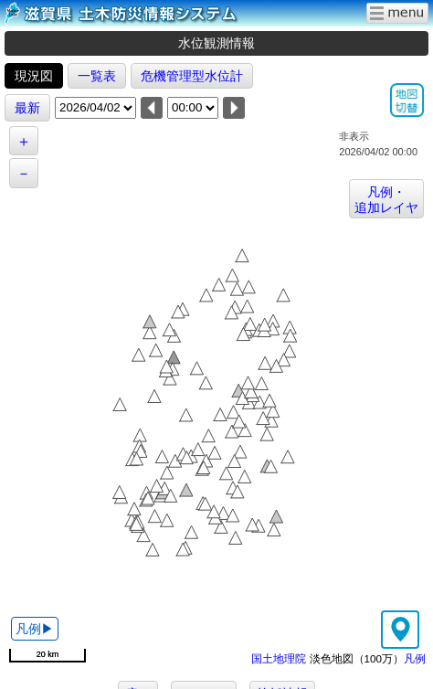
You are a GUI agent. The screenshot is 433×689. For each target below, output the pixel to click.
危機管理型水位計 (192, 76)
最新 (27, 108)
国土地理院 (278, 658)
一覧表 (97, 76)
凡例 (415, 658)
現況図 (34, 76)
